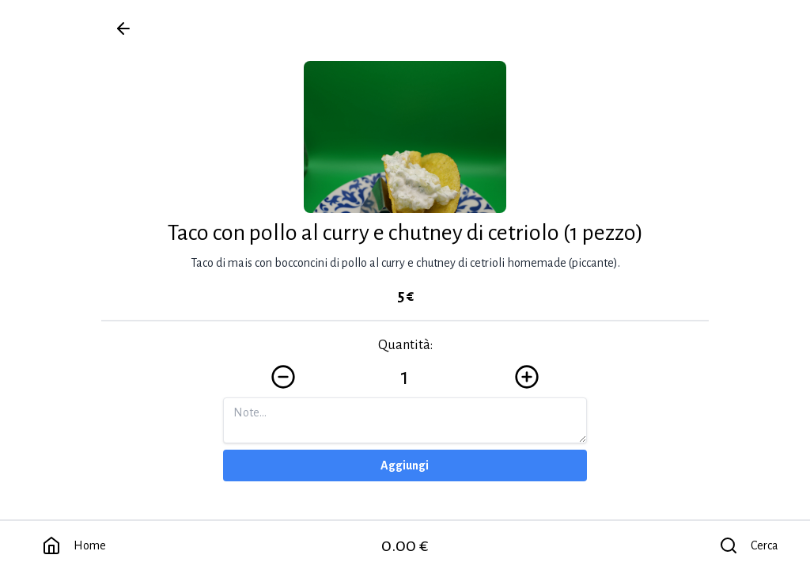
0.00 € (405, 545)
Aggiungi (404, 465)
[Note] (405, 420)
